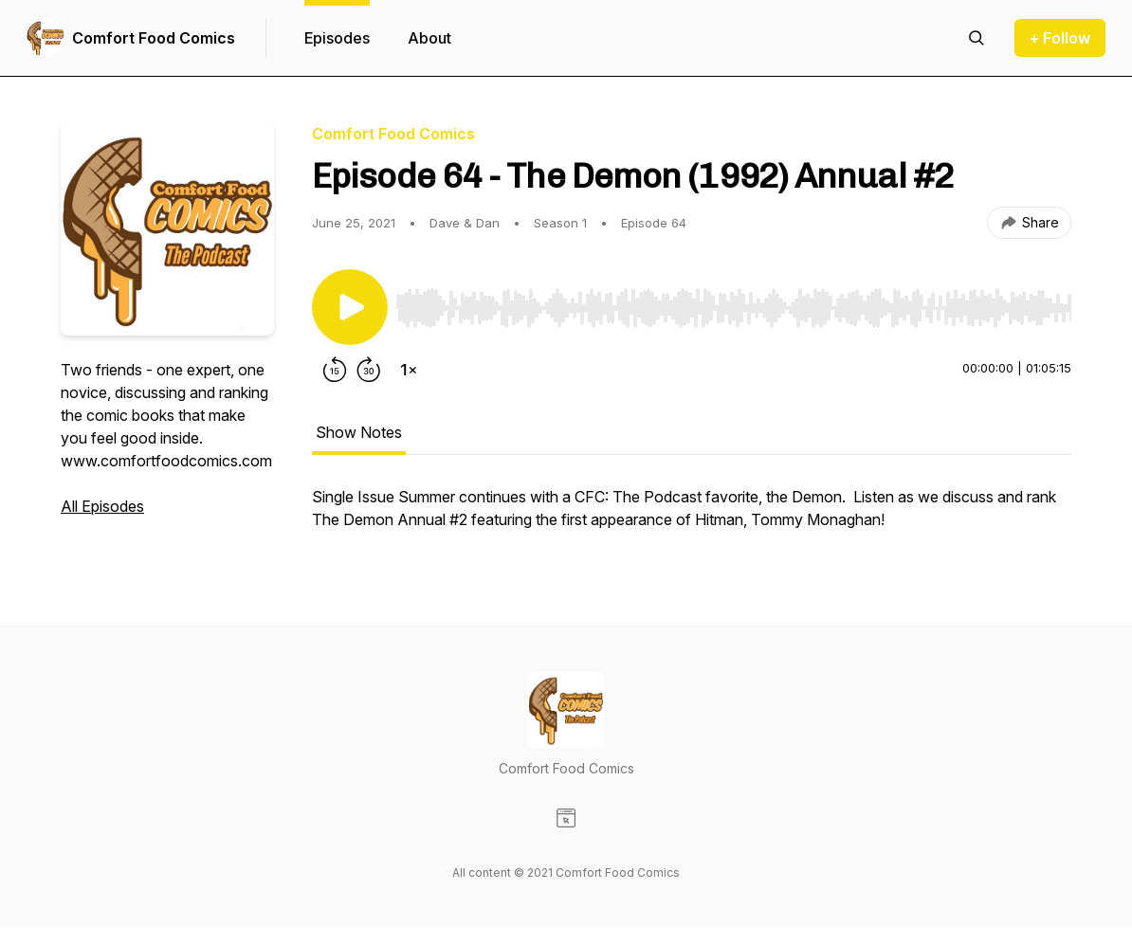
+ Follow (1060, 37)
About (429, 37)
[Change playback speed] (409, 369)
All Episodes (102, 506)
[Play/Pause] (350, 307)
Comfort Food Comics (153, 37)
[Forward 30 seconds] (369, 369)
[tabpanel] (691, 517)
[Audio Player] (733, 302)
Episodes (337, 37)
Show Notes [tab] (359, 432)
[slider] (733, 308)
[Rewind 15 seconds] (334, 369)
